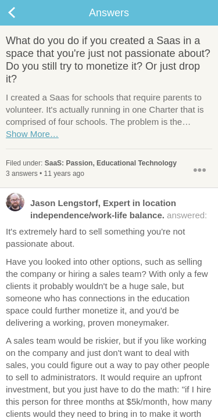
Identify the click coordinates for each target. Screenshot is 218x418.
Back (23, 13)
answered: (106, 208)
